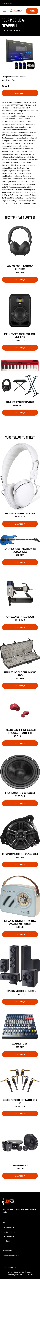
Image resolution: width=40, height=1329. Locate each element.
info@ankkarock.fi (7, 3)
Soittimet (8, 30)
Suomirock (10, 1236)
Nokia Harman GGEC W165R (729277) (20, 792)
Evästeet (28, 1272)
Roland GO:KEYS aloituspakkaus (20, 402)
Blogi (8, 1241)
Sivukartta (29, 1274)
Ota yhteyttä (19, 1272)
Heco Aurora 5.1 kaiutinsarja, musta (20, 991)
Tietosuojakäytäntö (15, 1274)
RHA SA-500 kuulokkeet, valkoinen (20, 513)
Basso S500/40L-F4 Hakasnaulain (20, 616)
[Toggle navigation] (4, 11)
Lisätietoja (20, 93)
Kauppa (32, 11)
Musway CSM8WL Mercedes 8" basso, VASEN (20, 854)
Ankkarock (10, 1227)
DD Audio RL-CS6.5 (20, 1165)
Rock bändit (10, 1232)
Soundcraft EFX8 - (20, 1043)
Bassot (17, 30)
